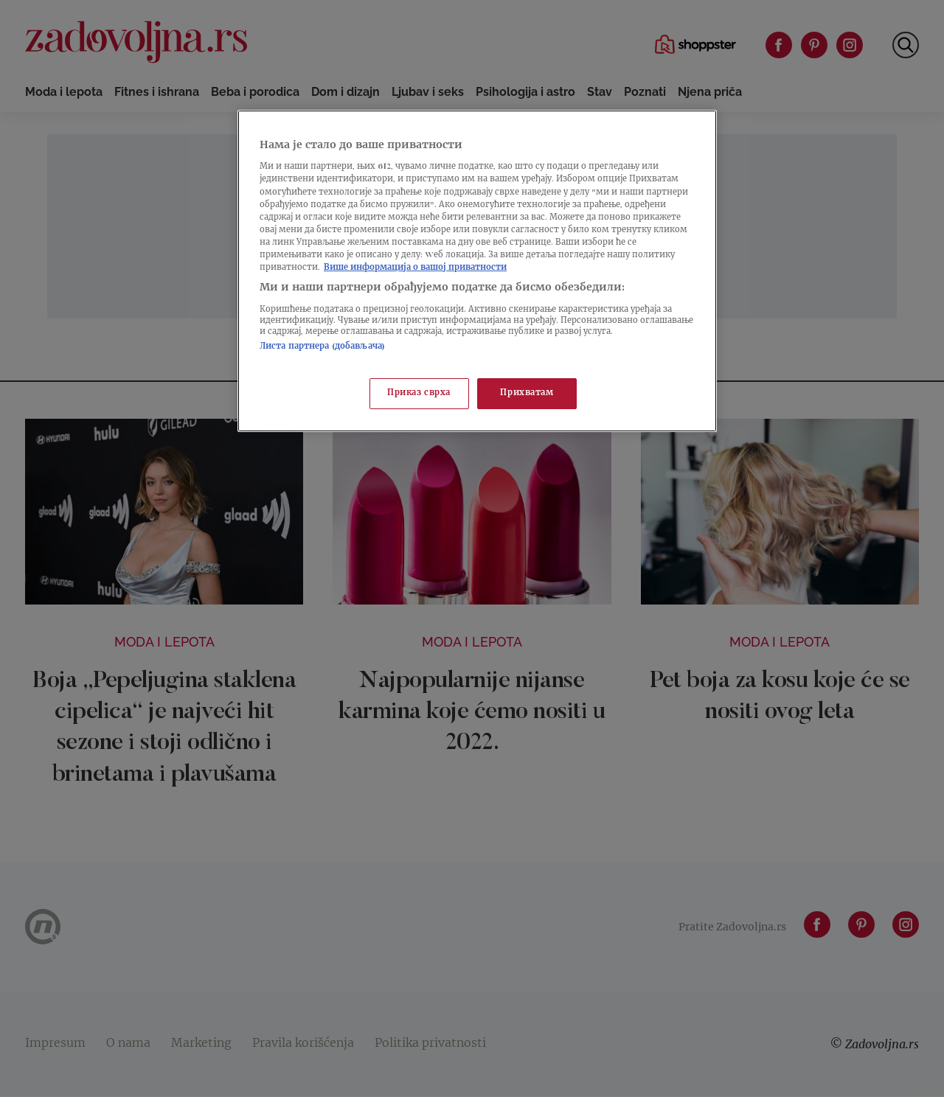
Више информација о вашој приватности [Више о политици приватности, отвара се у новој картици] (415, 268)
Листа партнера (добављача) (322, 347)
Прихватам (526, 393)
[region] (477, 271)
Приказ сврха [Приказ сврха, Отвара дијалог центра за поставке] (419, 393)
